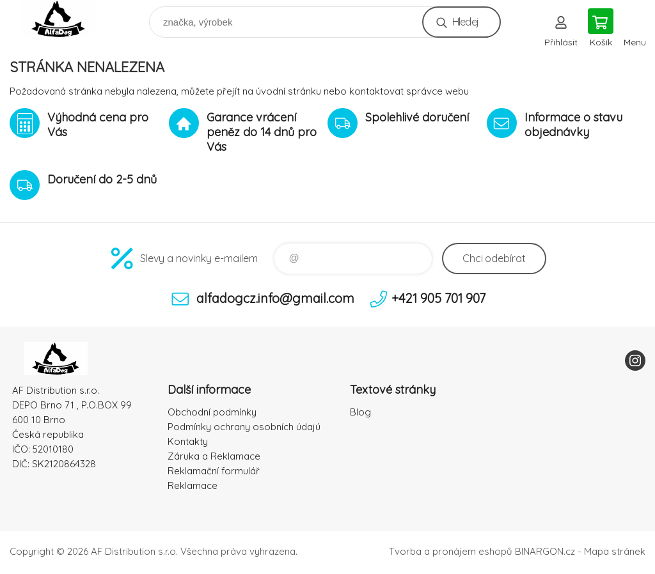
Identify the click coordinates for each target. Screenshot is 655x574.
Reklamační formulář (214, 471)
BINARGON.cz (545, 551)
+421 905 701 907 (438, 298)
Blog (360, 412)
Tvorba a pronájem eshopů (450, 551)
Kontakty (188, 441)
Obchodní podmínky (212, 412)
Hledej (465, 21)
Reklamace (192, 485)
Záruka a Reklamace (214, 456)
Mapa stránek (614, 551)
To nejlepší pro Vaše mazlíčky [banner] (66, 19)
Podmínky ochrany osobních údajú (244, 427)
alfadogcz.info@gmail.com (275, 298)
